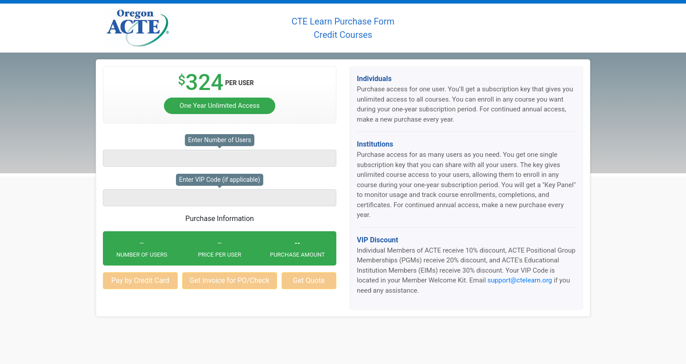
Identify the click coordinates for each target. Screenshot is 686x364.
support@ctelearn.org (519, 280)
